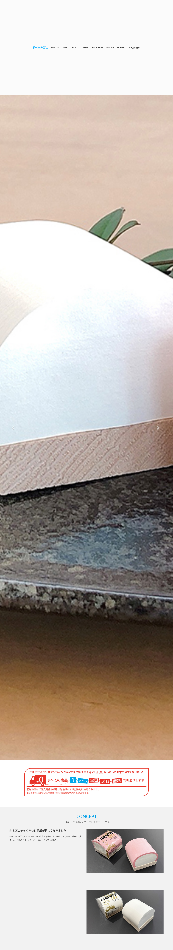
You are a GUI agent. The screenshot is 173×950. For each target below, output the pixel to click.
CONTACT (110, 48)
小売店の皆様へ (134, 48)
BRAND (85, 48)
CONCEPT (55, 48)
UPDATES (75, 48)
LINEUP (65, 48)
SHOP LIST (121, 48)
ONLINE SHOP (97, 48)
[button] (13, 427)
